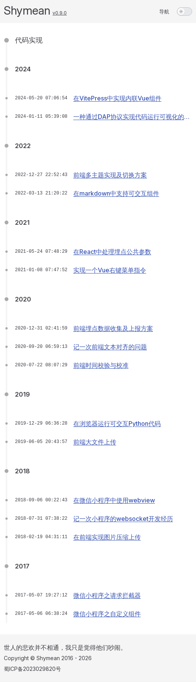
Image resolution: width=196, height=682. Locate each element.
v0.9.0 (60, 13)
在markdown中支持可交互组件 (116, 193)
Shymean (27, 10)
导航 (164, 11)
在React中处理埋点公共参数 (112, 251)
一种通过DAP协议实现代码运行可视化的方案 (131, 119)
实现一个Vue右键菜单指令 (109, 270)
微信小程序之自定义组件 (107, 614)
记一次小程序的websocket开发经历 (123, 518)
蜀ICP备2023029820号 (32, 669)
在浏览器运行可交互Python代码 (117, 423)
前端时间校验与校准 (100, 365)
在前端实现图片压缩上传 (107, 537)
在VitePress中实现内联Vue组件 (117, 98)
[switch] (184, 11)
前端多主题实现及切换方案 (110, 175)
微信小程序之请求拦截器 (107, 595)
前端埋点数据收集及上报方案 (113, 328)
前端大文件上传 (94, 442)
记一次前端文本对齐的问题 (110, 347)
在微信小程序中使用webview (114, 500)
